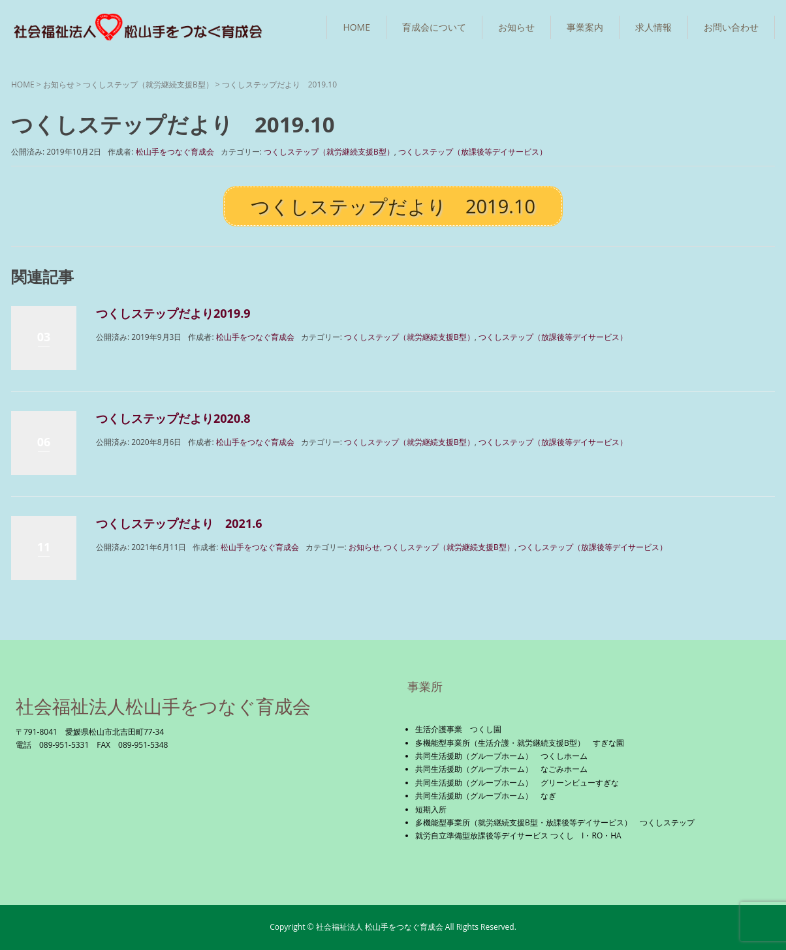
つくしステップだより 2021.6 (179, 523)
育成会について (434, 27)
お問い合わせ (731, 27)
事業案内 (585, 27)
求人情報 (653, 27)
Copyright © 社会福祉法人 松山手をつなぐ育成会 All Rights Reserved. (393, 926)
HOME (356, 27)
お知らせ (516, 27)
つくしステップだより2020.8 (173, 418)
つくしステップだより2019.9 (173, 313)
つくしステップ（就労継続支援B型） (148, 84)
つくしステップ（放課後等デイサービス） (472, 151)
